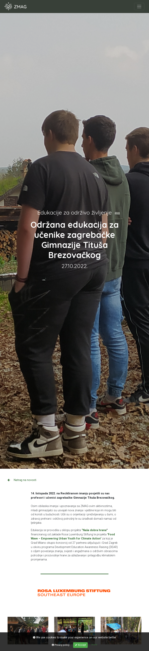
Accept (80, 644)
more (94, 644)
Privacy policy (60, 644)
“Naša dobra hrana (94, 530)
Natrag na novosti (22, 480)
